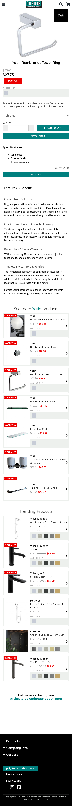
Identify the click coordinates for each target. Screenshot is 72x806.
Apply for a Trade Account (20, 768)
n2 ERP (49, 799)
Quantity (8, 122)
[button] (3, 4)
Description (36, 174)
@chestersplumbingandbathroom (36, 698)
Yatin (36, 308)
